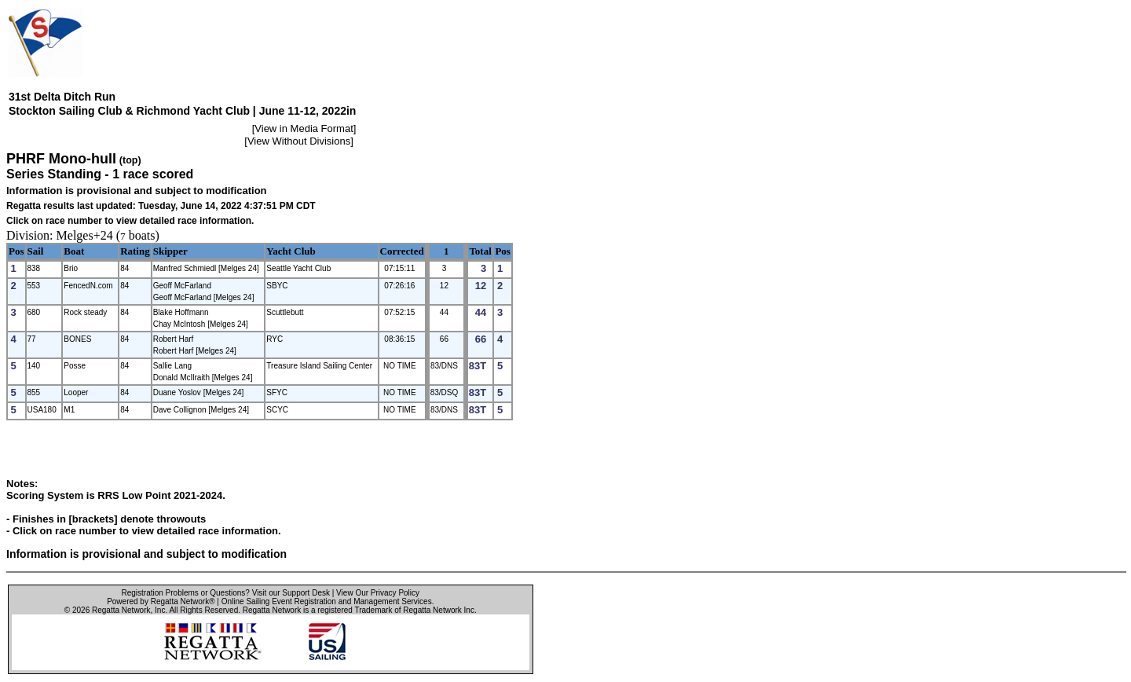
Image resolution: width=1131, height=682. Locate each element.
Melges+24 (85, 235)
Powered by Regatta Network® (160, 601)
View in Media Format (303, 128)
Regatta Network (121, 610)
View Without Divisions (298, 141)
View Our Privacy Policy (377, 592)
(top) (130, 160)
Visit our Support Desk (291, 592)
